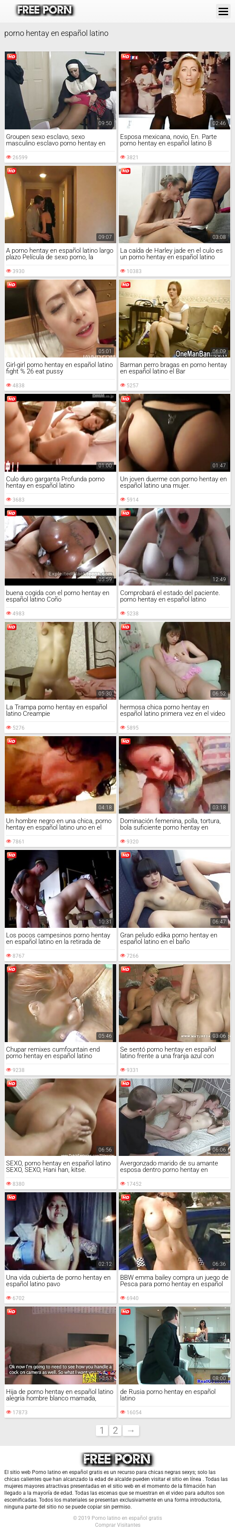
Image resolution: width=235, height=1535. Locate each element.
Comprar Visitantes (117, 1525)
